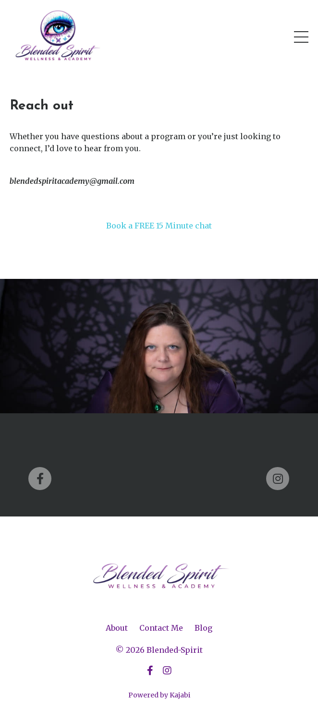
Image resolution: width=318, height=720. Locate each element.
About (117, 628)
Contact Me (161, 628)
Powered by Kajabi (159, 695)
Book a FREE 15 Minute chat (159, 225)
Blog (203, 628)
